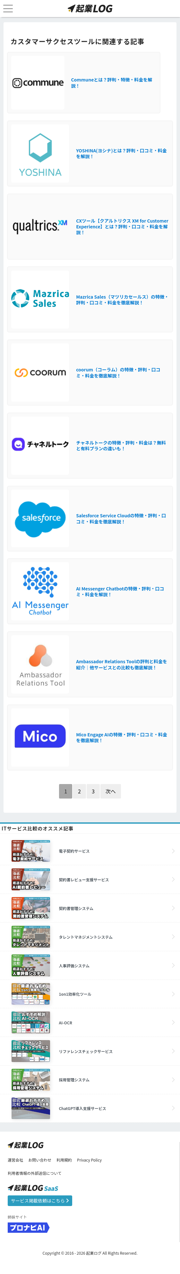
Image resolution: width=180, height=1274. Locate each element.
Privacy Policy (89, 1160)
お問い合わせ (39, 1160)
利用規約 (64, 1160)
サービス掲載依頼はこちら (40, 1200)
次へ (111, 791)
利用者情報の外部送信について (35, 1173)
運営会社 (15, 1160)
